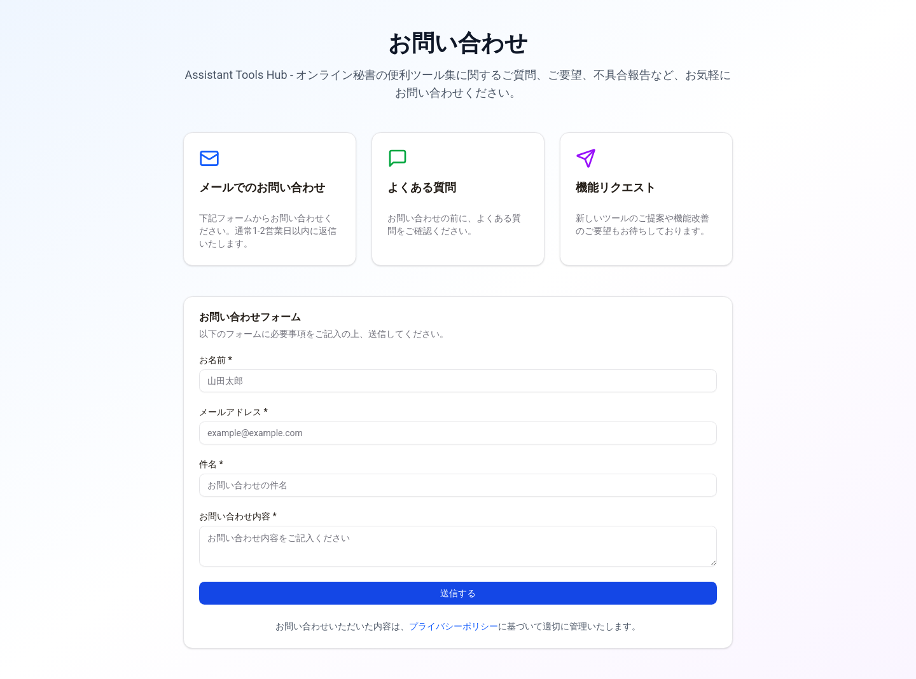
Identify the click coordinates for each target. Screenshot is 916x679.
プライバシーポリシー (453, 626)
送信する (458, 593)
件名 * (211, 464)
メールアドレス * (233, 412)
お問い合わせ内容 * (238, 516)
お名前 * (215, 359)
